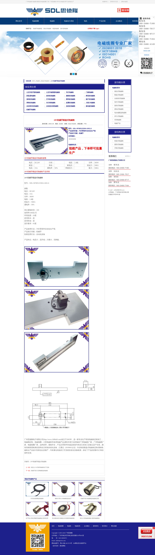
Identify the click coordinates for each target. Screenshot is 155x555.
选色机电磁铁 (70, 106)
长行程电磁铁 (50, 102)
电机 (85, 21)
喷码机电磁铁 (70, 99)
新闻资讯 (95, 526)
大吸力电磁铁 (90, 102)
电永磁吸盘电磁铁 (120, 113)
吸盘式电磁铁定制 (91, 447)
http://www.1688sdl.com (52, 439)
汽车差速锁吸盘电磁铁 (37, 498)
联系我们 (135, 21)
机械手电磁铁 (31, 109)
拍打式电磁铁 (118, 102)
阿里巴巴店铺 (146, 536)
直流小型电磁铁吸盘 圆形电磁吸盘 (90, 518)
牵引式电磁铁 (118, 116)
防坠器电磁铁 (31, 96)
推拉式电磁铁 (47, 28)
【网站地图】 (124, 1)
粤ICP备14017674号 (66, 543)
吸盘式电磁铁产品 (31, 479)
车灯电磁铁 (70, 92)
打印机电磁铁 (50, 99)
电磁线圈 (35, 21)
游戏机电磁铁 (31, 99)
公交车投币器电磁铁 (33, 92)
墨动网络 (62, 546)
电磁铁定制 (93, 439)
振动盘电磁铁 (90, 106)
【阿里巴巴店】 (114, 1)
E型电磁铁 (117, 120)
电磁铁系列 (116, 88)
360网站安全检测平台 (79, 543)
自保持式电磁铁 (119, 98)
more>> (127, 156)
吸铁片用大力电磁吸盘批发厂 (63, 498)
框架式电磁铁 (118, 141)
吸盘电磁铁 (56, 28)
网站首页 (19, 21)
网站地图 (114, 526)
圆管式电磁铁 (118, 144)
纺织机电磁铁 (50, 96)
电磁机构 (77, 526)
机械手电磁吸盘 (37, 28)
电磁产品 (117, 123)
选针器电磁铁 (64, 28)
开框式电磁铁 (118, 148)
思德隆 (61, 123)
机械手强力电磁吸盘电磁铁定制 (90, 498)
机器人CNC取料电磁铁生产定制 (40, 467)
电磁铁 (52, 21)
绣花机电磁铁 (90, 96)
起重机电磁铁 (70, 102)
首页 (33, 81)
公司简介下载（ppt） (94, 28)
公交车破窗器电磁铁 (53, 92)
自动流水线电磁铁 (52, 106)
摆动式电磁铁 (118, 109)
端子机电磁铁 (90, 99)
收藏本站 (105, 1)
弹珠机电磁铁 (31, 102)
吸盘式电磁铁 (45, 81)
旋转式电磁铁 (118, 105)
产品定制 (102, 21)
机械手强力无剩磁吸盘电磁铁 (39, 470)
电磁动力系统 (69, 21)
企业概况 (119, 21)
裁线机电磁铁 (70, 96)
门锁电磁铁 (89, 92)
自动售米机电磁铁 (32, 106)
